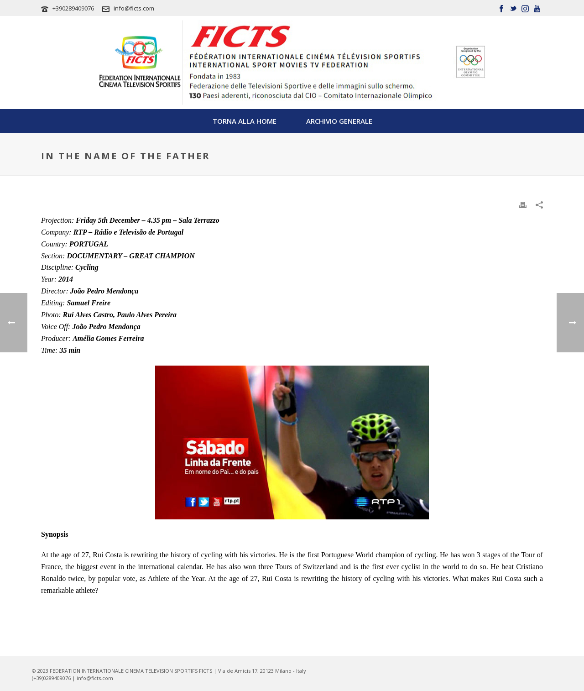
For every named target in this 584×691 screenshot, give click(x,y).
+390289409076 (73, 8)
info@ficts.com (134, 8)
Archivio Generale (339, 121)
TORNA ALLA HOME (244, 121)
